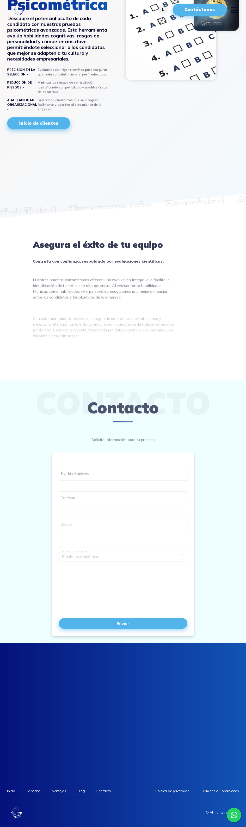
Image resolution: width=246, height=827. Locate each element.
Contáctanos (200, 9)
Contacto (103, 791)
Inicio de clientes (38, 123)
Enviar (123, 623)
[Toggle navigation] (234, 9)
